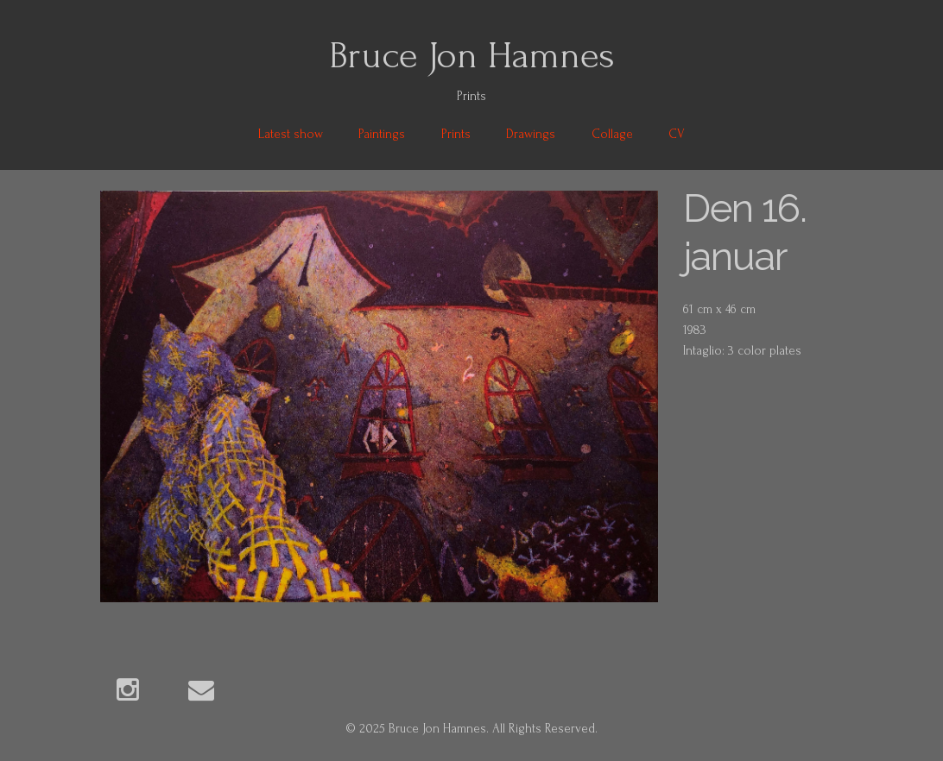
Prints (456, 134)
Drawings (530, 134)
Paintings (381, 134)
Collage (612, 134)
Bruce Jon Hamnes (472, 55)
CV (676, 134)
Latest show (290, 134)
